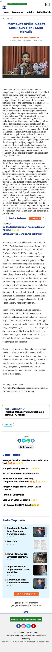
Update (35, 218)
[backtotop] (26, 613)
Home (5, 12)
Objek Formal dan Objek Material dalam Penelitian (18, 569)
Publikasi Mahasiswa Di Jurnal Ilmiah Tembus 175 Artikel (24, 413)
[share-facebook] (19, 441)
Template (12, 541)
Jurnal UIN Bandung (14, 636)
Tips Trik (8, 424)
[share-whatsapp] (28, 441)
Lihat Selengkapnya (26, 594)
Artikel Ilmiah (44, 12)
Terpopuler (17, 12)
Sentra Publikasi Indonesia (35, 636)
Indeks (29, 12)
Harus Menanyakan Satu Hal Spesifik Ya (17, 555)
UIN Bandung (31, 632)
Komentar (26, 447)
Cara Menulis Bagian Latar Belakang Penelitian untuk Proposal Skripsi (17, 531)
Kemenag (26, 639)
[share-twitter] (24, 441)
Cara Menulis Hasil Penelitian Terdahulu (18, 581)
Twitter (29, 627)
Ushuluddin (19, 632)
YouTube (35, 627)
